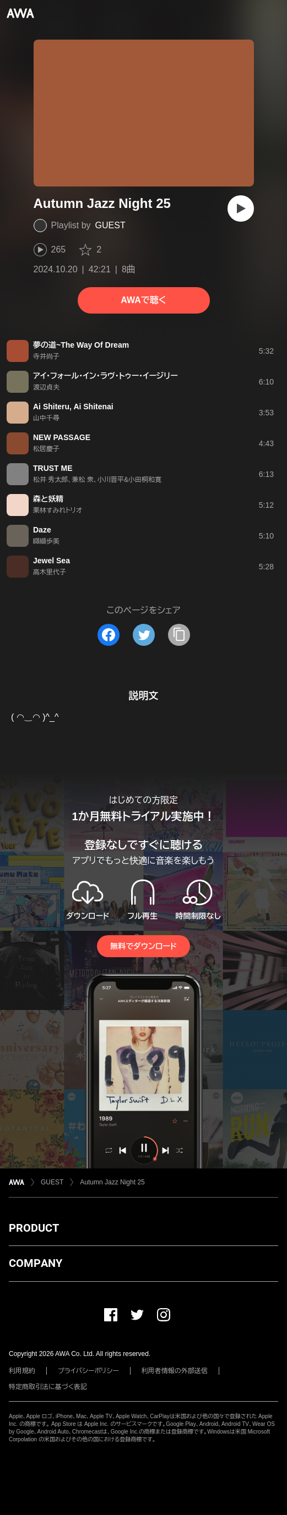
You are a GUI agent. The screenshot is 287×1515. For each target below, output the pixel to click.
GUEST (110, 225)
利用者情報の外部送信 (175, 1371)
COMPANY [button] (35, 1263)
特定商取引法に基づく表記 (48, 1387)
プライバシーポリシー (88, 1371)
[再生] (241, 208)
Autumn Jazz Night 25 (112, 1182)
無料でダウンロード (143, 946)
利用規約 (22, 1371)
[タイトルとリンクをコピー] (179, 635)
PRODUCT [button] (34, 1227)
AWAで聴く (143, 300)
